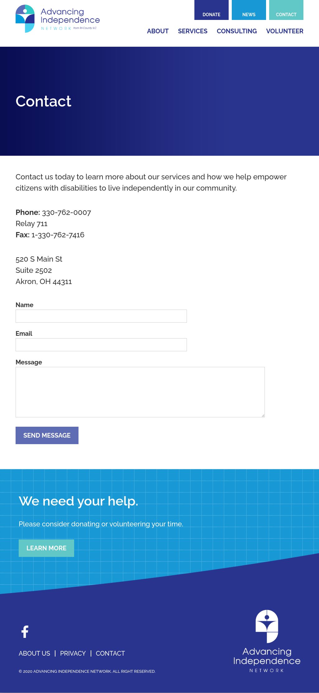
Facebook (25, 631)
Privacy (73, 653)
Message (29, 362)
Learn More (46, 548)
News (248, 14)
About (158, 31)
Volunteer (284, 31)
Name (24, 305)
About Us (34, 653)
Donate (212, 14)
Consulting (237, 31)
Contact (286, 14)
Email (24, 333)
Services (192, 31)
